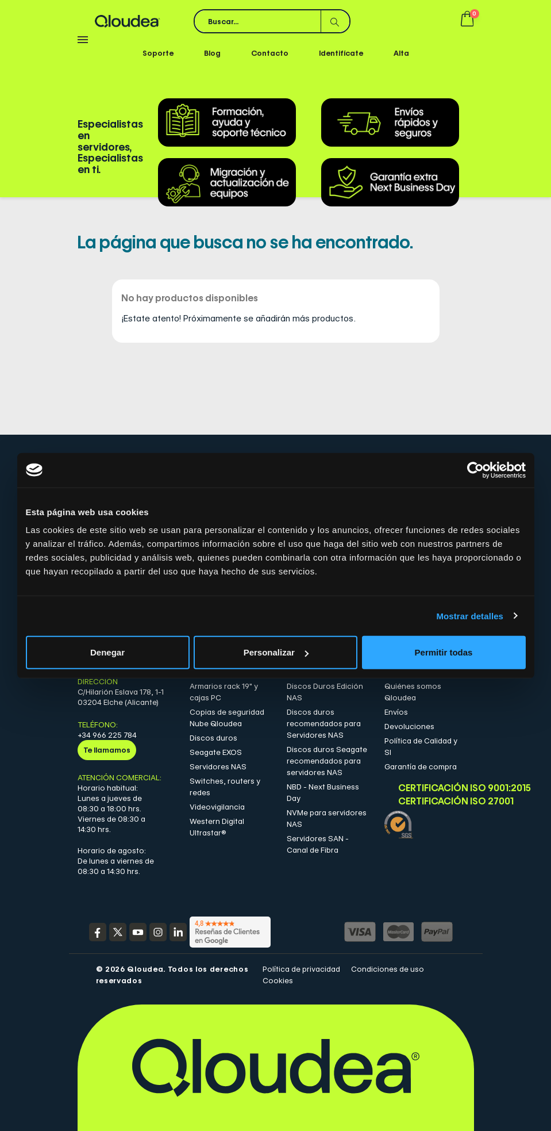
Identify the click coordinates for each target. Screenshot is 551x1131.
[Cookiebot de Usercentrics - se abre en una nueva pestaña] (475, 469)
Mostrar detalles (469, 615)
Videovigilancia (217, 806)
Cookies (278, 980)
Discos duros (213, 737)
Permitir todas (444, 652)
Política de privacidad (301, 968)
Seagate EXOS (216, 752)
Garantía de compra (420, 766)
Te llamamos (106, 749)
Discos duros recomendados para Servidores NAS (324, 723)
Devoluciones (409, 726)
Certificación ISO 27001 (431, 801)
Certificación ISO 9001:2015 (431, 788)
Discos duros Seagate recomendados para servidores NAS (327, 761)
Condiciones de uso (387, 968)
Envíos (396, 711)
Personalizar (276, 652)
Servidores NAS (218, 766)
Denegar (107, 652)
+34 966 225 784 (107, 734)
